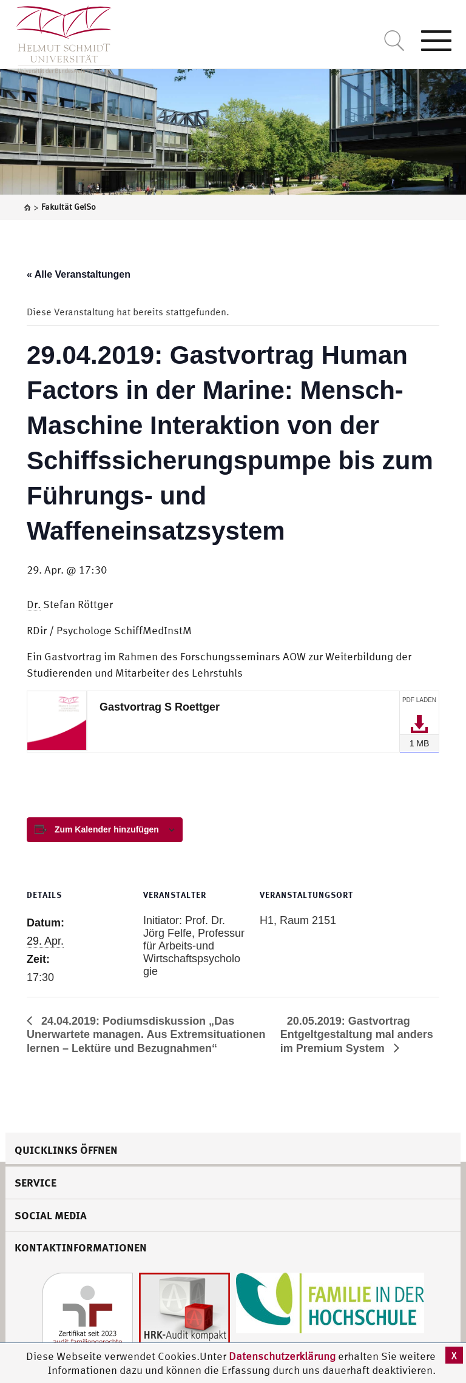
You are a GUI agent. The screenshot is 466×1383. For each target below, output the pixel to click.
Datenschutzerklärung (282, 1356)
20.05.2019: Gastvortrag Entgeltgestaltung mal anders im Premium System (356, 1034)
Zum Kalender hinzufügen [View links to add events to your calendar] (107, 829)
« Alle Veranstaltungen (78, 274)
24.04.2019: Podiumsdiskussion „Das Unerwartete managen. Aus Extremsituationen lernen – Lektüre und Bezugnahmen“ (146, 1034)
